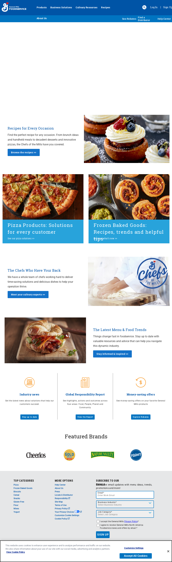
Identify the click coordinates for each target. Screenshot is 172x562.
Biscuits (17, 491)
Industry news (29, 394)
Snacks (17, 498)
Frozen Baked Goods (23, 488)
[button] (144, 7)
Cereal (16, 495)
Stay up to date (29, 417)
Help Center (164, 18)
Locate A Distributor (64, 495)
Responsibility (62, 498)
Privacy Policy (62, 508)
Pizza (16, 485)
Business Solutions (61, 7)
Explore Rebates (141, 417)
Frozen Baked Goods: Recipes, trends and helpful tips (129, 232)
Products (42, 7)
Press (57, 491)
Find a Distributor (144, 19)
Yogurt (17, 512)
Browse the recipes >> (23, 152)
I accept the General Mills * (119, 521)
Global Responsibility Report (85, 394)
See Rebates (129, 18)
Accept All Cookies (135, 556)
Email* (101, 493)
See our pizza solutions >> (21, 238)
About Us (42, 18)
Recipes (105, 7)
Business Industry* (107, 502)
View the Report (85, 417)
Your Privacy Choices (68, 512)
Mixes (16, 508)
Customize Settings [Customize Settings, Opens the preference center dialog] (134, 548)
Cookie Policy (62, 519)
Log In (154, 7)
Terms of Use (60, 505)
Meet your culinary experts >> (28, 294)
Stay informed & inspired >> (112, 354)
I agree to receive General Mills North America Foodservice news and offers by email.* (121, 526)
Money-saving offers (141, 394)
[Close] (168, 552)
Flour (16, 505)
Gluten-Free (19, 502)
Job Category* (105, 512)
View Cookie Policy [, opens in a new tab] (15, 552)
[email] (125, 495)
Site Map (59, 502)
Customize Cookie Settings (67, 515)
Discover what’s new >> (105, 238)
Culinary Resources (86, 7)
